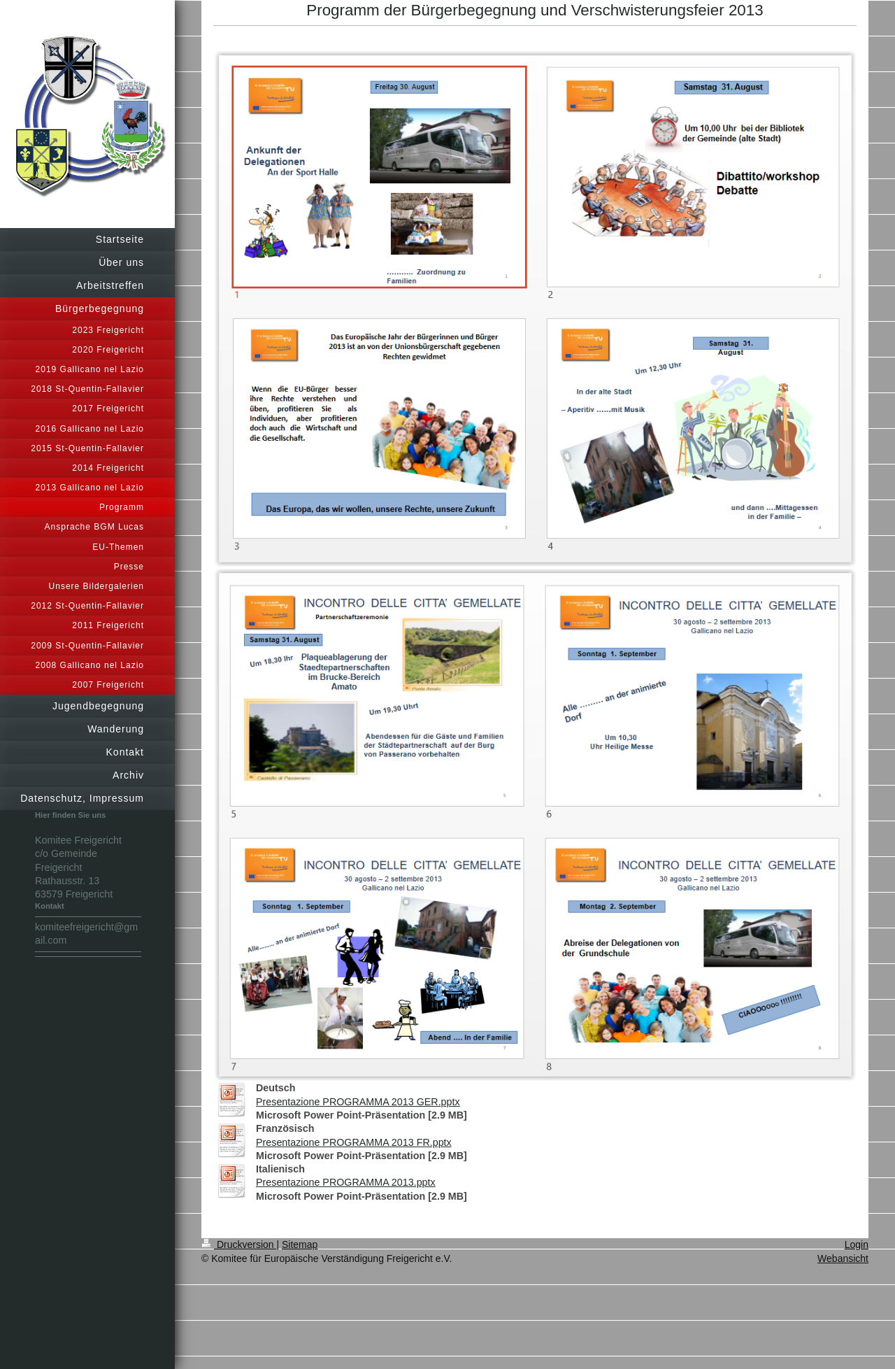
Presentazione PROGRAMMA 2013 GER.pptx (358, 1101)
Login (856, 1244)
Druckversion (238, 1244)
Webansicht (842, 1258)
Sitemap (299, 1244)
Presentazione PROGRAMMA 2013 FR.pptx (354, 1142)
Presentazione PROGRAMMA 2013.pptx (346, 1182)
